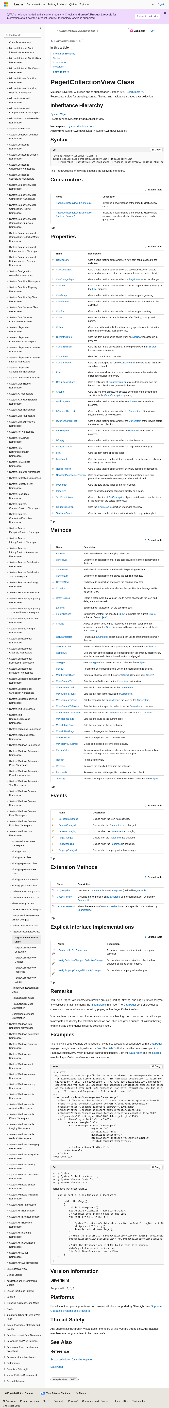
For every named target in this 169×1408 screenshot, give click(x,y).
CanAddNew (62, 260)
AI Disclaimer (9, 1401)
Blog (45, 1401)
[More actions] (161, 30)
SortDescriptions (64, 497)
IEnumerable (104, 507)
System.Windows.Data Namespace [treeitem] (23, 843)
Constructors (59, 62)
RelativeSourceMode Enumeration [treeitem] (22, 1006)
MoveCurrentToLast (66, 693)
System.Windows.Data (81, 126)
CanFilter (61, 285)
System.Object (59, 114)
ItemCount (61, 459)
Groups (60, 391)
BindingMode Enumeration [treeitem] (25, 879)
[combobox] (22, 35)
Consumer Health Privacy (95, 1401)
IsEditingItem (62, 430)
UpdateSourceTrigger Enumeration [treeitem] (23, 1016)
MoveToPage (63, 737)
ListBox (96, 1048)
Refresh (60, 759)
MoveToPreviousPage (67, 744)
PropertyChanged (68, 850)
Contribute (59, 1401)
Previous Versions (29, 1401)
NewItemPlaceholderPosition (71, 475)
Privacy (72, 1401)
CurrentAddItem (64, 337)
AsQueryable (63, 890)
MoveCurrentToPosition (68, 706)
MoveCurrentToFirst (66, 687)
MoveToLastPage (65, 725)
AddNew (136, 337)
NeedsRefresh (63, 468)
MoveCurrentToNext (66, 700)
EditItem (153, 346)
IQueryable (115, 890)
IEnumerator (101, 637)
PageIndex (134, 279)
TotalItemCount (64, 513)
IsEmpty (60, 440)
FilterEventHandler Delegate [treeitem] (26, 909)
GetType (60, 662)
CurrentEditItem (64, 346)
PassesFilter (62, 750)
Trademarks (138, 1401)
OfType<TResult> (66, 906)
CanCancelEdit (63, 269)
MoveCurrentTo (64, 681)
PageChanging (66, 844)
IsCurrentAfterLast (65, 411)
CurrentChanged (67, 825)
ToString (60, 778)
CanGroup (61, 295)
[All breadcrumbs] (53, 30)
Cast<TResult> (64, 896)
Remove (60, 766)
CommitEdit (62, 575)
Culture (60, 327)
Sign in (161, 4)
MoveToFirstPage (65, 718)
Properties (58, 66)
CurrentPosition (64, 362)
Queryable (140, 890)
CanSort (60, 311)
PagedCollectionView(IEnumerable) (74, 203)
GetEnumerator (64, 637)
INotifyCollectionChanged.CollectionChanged (81, 960)
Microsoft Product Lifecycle (95, 14)
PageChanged (66, 837)
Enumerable (84, 900)
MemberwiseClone (65, 675)
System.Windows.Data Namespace (77, 30)
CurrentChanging (67, 831)
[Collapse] (40, 28)
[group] (107, 159)
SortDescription (116, 497)
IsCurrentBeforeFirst (66, 421)
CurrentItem (62, 356)
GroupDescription (118, 382)
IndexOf (60, 668)
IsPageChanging (64, 446)
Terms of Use (121, 1401)
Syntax (56, 58)
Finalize (60, 623)
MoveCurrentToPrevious (68, 712)
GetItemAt (61, 652)
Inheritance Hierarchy (64, 53)
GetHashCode (63, 646)
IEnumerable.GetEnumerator (72, 950)
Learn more (133, 92)
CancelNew (62, 569)
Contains (60, 588)
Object (121, 614)
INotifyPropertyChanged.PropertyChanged (79, 970)
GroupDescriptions (65, 382)
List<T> (112, 1048)
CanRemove (62, 301)
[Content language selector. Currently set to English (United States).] (18, 1393)
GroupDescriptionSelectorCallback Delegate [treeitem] (26, 917)
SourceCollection (65, 507)
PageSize (61, 491)
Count (59, 317)
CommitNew (62, 582)
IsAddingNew (63, 401)
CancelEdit (61, 559)
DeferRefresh (63, 598)
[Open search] (153, 4)
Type (95, 662)
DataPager (129, 1004)
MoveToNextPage (65, 731)
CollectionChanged (68, 819)
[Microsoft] (6, 4)
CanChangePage (65, 279)
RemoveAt (61, 772)
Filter (94, 289)
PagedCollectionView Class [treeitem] (26, 939)
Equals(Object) (63, 614)
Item (58, 453)
